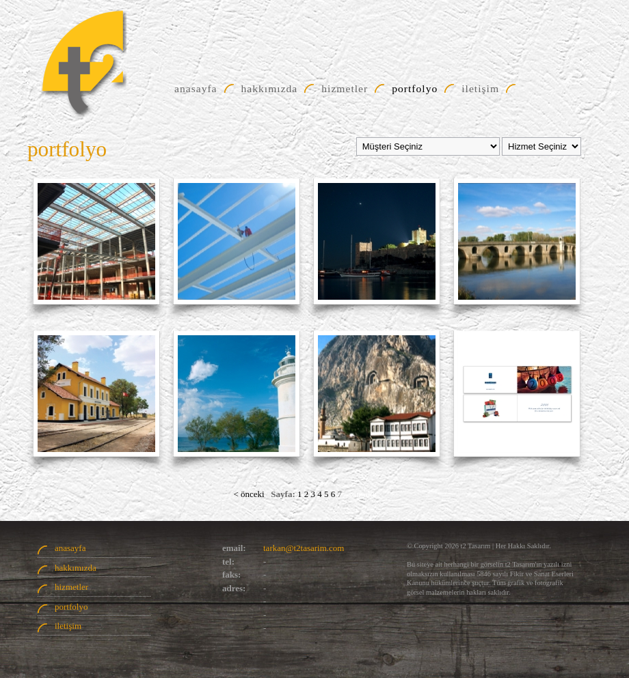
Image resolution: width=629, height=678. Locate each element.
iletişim (68, 626)
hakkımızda (75, 568)
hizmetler (71, 587)
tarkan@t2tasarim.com (303, 548)
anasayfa (70, 548)
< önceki (248, 494)
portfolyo (71, 607)
